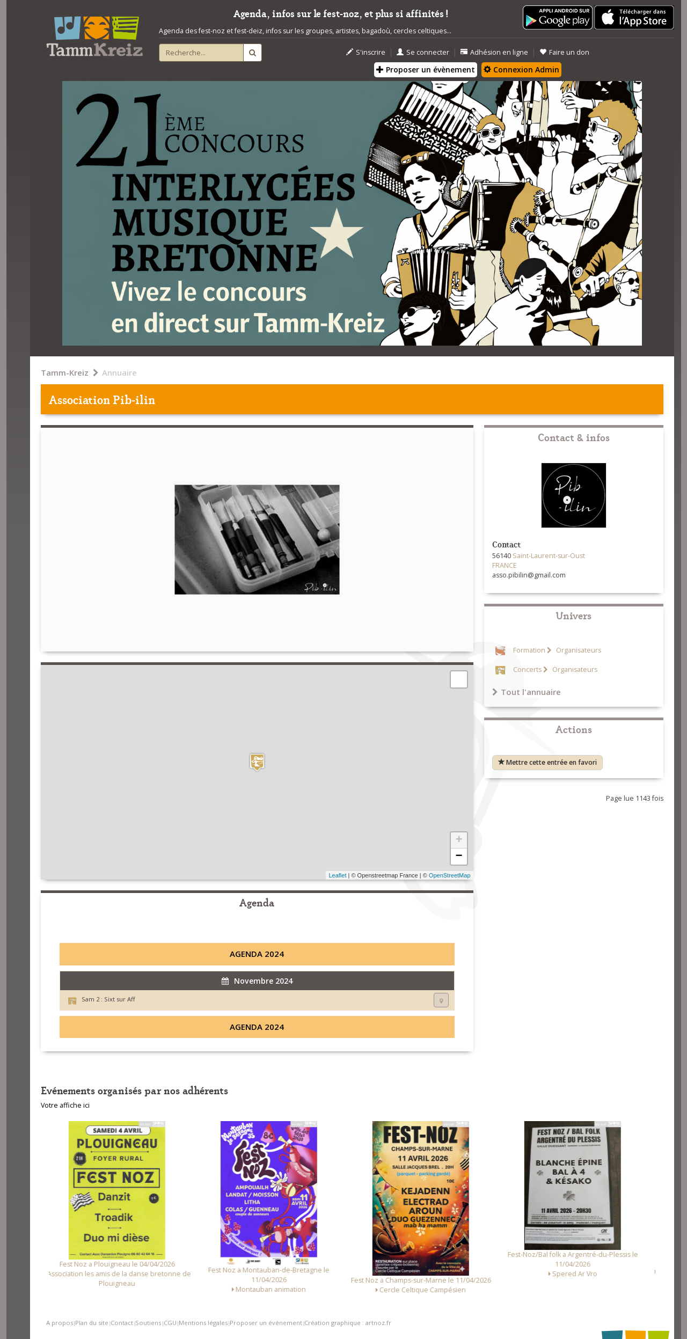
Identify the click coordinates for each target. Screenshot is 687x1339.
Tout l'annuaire (526, 691)
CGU (170, 1323)
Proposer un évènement (425, 69)
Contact (122, 1323)
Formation (529, 650)
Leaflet (337, 875)
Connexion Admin (521, 69)
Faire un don (564, 52)
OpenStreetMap (450, 875)
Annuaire (119, 372)
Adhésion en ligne (494, 52)
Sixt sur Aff (119, 999)
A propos (59, 1323)
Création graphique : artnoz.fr (347, 1323)
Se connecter (423, 52)
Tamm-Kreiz (65, 372)
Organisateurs (577, 650)
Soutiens (148, 1323)
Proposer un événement (266, 1323)
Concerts (527, 669)
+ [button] (458, 840)
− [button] (458, 856)
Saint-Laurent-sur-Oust (549, 555)
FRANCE (504, 565)
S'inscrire (365, 52)
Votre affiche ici (65, 1105)
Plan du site (91, 1323)
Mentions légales (203, 1323)
